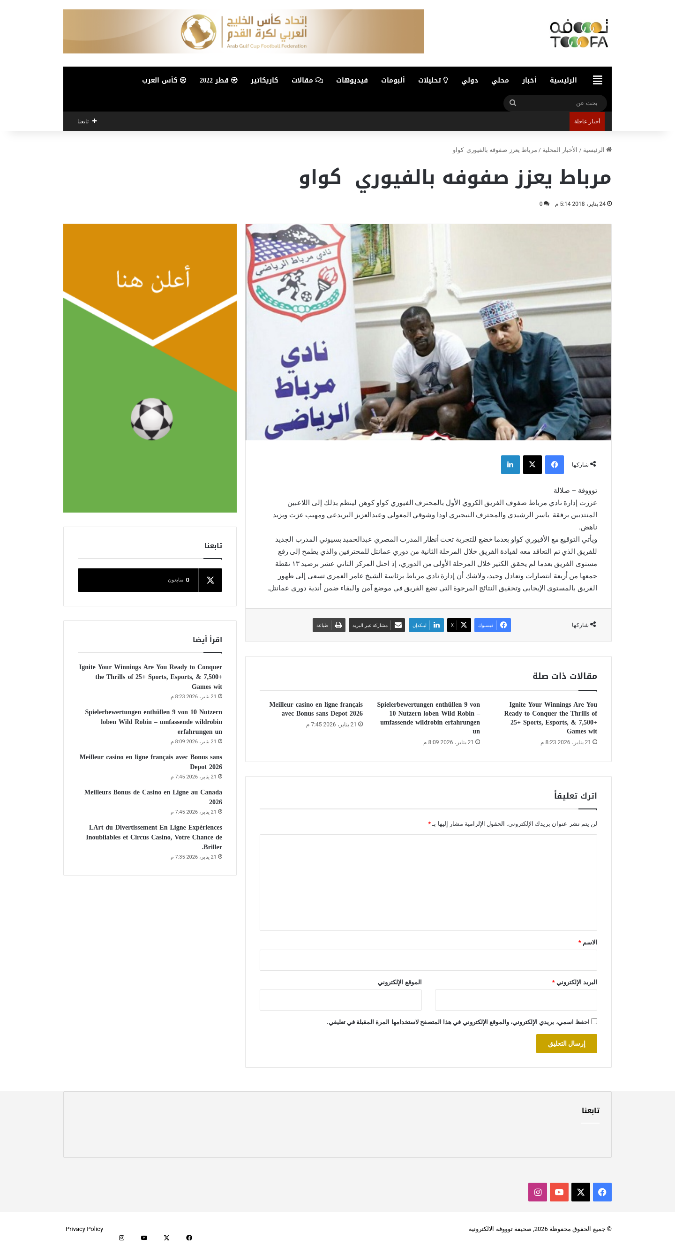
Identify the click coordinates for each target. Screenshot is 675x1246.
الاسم (587, 942)
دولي (469, 80)
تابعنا (591, 1110)
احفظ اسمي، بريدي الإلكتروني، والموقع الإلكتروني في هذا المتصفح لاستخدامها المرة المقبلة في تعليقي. (458, 1022)
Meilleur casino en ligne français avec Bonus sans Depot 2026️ (316, 709)
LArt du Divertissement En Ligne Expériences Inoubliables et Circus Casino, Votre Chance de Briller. (154, 837)
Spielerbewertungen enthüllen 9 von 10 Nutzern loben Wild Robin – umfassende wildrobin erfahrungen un (428, 718)
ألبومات (393, 80)
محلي (500, 80)
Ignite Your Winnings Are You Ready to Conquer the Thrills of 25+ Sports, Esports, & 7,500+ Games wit (550, 718)
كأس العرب (164, 80)
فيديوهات (352, 80)
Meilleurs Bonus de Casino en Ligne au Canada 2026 (153, 797)
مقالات (307, 80)
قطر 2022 (219, 80)
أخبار (529, 80)
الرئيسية (563, 80)
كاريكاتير (264, 80)
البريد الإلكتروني (574, 982)
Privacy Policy (84, 1228)
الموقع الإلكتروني (399, 982)
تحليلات (433, 80)
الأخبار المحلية (560, 149)
